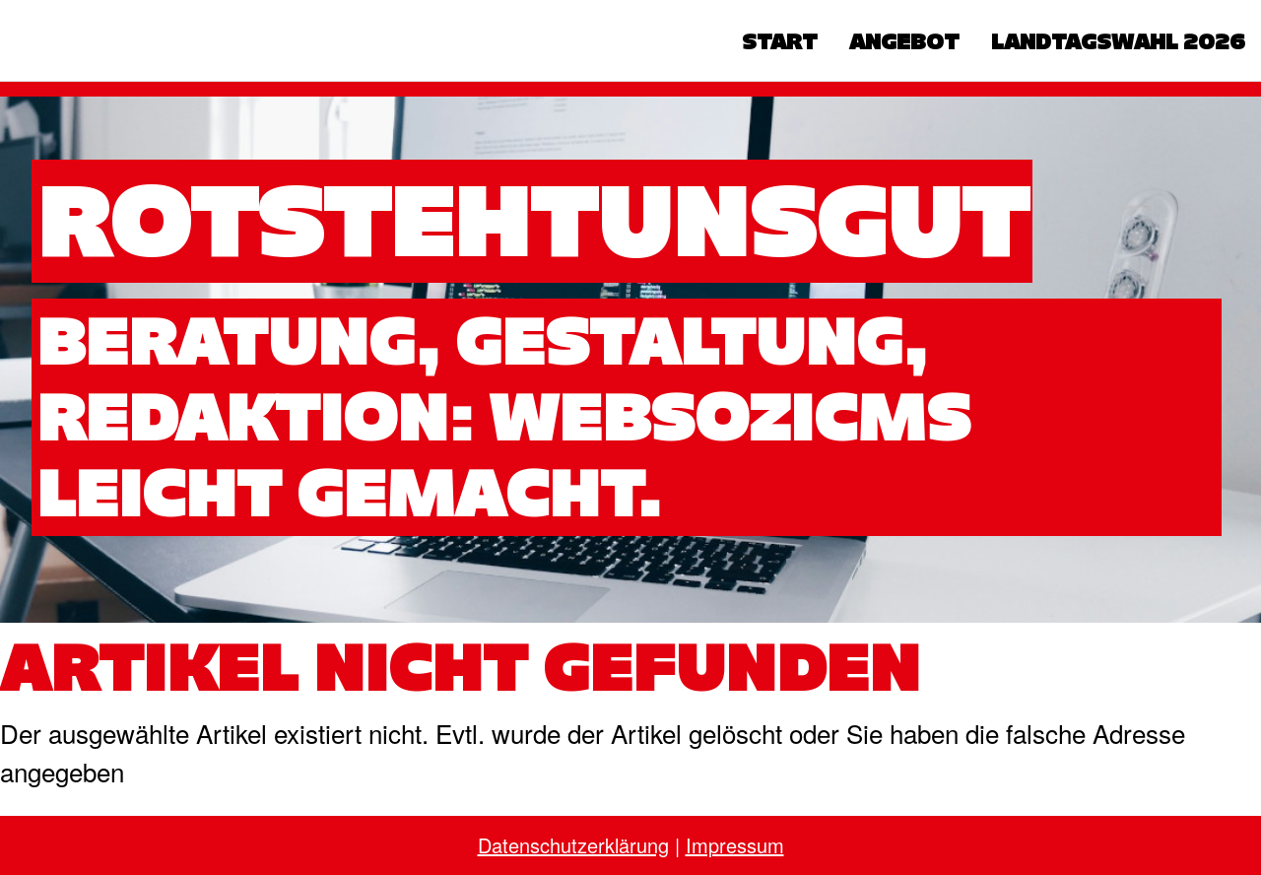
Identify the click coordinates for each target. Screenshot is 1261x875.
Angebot (904, 41)
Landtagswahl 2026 (1118, 41)
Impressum (735, 845)
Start (780, 41)
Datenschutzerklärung (573, 845)
